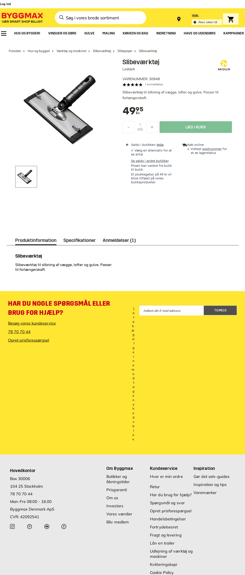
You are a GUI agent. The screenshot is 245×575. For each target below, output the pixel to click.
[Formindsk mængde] (128, 128)
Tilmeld (220, 310)
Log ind (5, 4)
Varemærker (205, 492)
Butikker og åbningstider (118, 479)
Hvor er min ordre (166, 476)
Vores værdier (119, 513)
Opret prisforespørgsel (28, 340)
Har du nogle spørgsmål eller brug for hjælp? (59, 308)
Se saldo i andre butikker (150, 161)
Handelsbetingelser (168, 518)
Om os (112, 497)
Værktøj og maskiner (71, 51)
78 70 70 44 (19, 331)
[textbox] (132, 111)
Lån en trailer (162, 543)
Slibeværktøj (102, 51)
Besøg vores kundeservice (32, 323)
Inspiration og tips (210, 484)
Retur (155, 486)
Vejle (160, 145)
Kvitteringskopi (163, 564)
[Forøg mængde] (152, 128)
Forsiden (15, 51)
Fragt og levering (166, 535)
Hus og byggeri (39, 51)
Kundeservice (164, 468)
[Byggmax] (22, 17)
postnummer (212, 149)
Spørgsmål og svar (167, 502)
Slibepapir (124, 51)
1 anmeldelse (154, 84)
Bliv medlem (117, 521)
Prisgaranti (116, 489)
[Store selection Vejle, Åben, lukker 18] (207, 19)
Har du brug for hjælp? (171, 494)
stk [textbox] (140, 130)
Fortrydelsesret (164, 526)
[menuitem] (3, 33)
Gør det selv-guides (212, 476)
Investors (114, 505)
